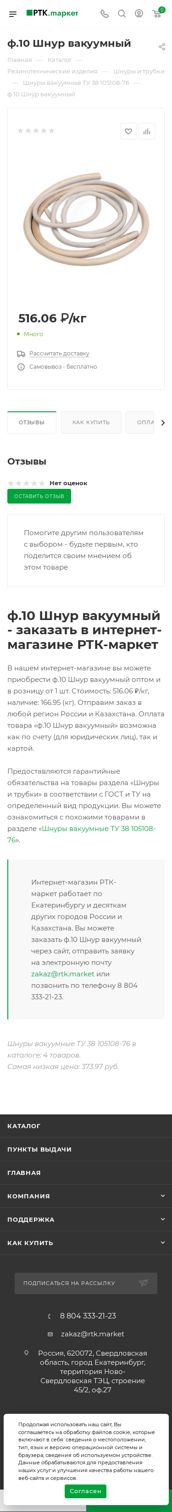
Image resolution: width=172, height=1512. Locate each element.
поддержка (31, 1219)
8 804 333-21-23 (88, 1316)
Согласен (85, 1491)
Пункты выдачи (39, 1149)
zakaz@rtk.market (62, 973)
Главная (24, 1172)
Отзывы (32, 422)
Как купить (91, 422)
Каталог (24, 1126)
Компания (28, 1196)
